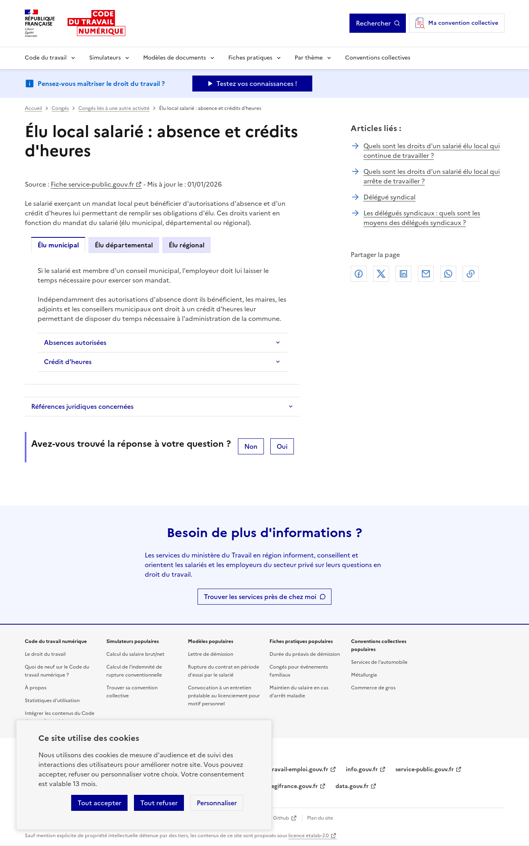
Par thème (309, 58)
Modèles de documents (174, 58)
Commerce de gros (373, 687)
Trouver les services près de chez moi (260, 596)
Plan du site (320, 818)
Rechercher (373, 23)
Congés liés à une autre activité (114, 108)
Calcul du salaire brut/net (135, 654)
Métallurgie (364, 675)
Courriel (426, 274)
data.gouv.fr (352, 786)
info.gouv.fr (362, 769)
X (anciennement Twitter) (381, 274)
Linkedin (403, 274)
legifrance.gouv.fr (293, 786)
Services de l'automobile (379, 662)
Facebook (359, 274)
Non (251, 446)
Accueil (33, 108)
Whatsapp (448, 274)
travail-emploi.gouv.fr (298, 769)
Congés (60, 108)
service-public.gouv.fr (424, 769)
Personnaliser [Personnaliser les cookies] (217, 803)
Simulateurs (105, 58)
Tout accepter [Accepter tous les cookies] (99, 803)
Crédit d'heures (68, 361)
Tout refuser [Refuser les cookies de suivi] (159, 803)
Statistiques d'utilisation (52, 700)
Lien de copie (471, 274)
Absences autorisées (75, 342)
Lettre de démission (210, 654)
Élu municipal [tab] (58, 245)
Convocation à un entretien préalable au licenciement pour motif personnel (224, 695)
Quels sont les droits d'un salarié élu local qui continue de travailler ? (431, 150)
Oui (282, 446)
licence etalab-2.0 (308, 835)
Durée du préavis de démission (304, 654)
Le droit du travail (45, 654)
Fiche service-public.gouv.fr (92, 184)
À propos (35, 687)
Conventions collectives (377, 58)
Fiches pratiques (250, 58)
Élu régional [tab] (186, 245)
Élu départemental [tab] (124, 245)
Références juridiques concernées (82, 406)
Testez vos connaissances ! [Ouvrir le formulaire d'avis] (256, 83)
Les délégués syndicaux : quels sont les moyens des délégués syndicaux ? (421, 217)
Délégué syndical (389, 197)
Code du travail (46, 58)
